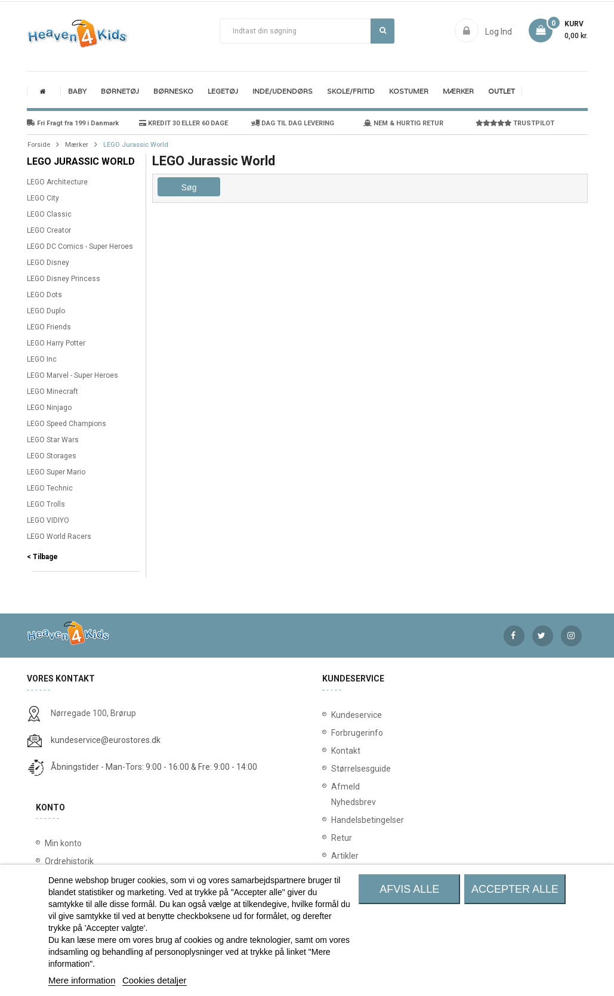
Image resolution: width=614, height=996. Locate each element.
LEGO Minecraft (52, 391)
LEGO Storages (51, 456)
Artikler (338, 856)
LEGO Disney (48, 262)
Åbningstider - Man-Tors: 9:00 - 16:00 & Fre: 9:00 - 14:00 (154, 767)
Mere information (82, 980)
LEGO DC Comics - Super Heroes (80, 246)
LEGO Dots (44, 295)
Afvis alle (409, 889)
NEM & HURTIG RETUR (403, 123)
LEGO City (43, 198)
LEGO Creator (49, 230)
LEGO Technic (50, 488)
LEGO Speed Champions (66, 424)
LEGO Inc (42, 359)
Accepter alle (515, 889)
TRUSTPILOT (515, 123)
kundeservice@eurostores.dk (106, 740)
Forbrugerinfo (338, 733)
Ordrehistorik (69, 861)
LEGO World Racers (59, 536)
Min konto (63, 843)
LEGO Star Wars (53, 440)
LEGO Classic (49, 214)
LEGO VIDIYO (48, 520)
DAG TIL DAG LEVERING (292, 123)
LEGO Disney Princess (63, 279)
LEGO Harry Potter (56, 343)
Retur (338, 838)
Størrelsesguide (338, 768)
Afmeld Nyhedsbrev (338, 794)
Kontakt (338, 751)
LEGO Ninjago (49, 407)
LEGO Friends (49, 327)
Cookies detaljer (154, 980)
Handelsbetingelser (338, 820)
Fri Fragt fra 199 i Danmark (73, 123)
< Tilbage (42, 557)
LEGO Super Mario (56, 472)
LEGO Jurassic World (81, 161)
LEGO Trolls (46, 504)
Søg (382, 30)
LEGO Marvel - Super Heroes (72, 375)
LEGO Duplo (46, 311)
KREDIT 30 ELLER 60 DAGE (183, 123)
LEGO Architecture (57, 182)
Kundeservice (338, 715)
